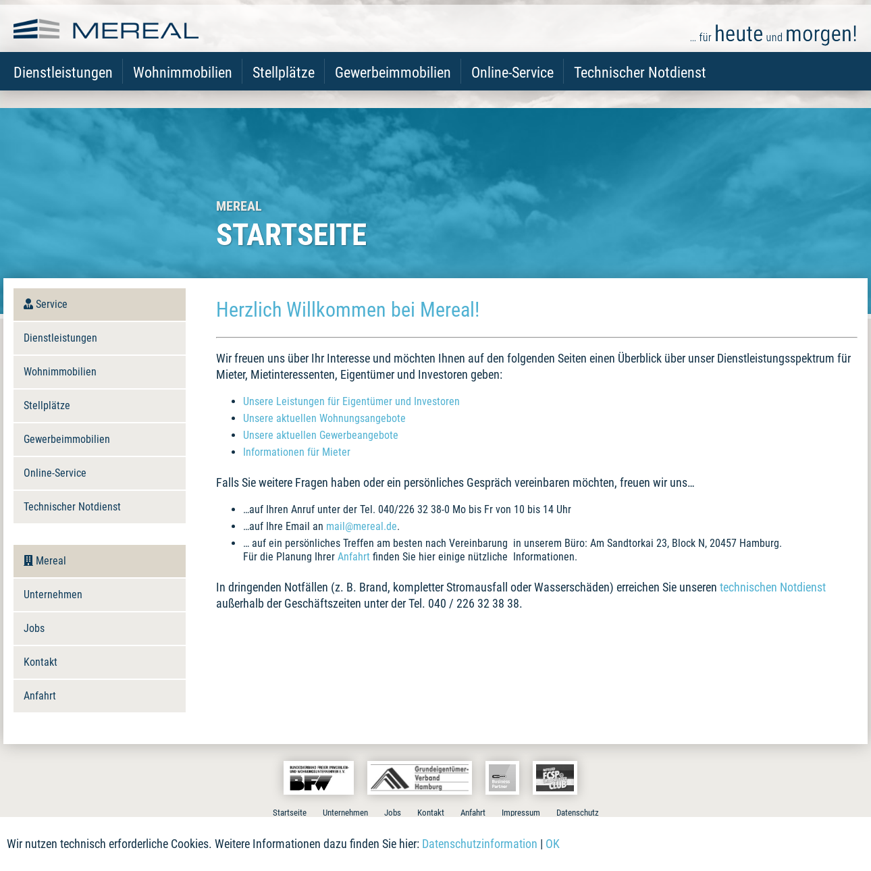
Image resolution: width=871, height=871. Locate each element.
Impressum (521, 813)
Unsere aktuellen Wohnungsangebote (324, 418)
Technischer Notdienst (640, 88)
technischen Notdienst (773, 587)
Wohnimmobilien (182, 88)
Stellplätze (284, 88)
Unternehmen (53, 594)
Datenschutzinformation (479, 844)
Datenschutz (577, 813)
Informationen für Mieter (296, 452)
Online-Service (512, 88)
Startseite (290, 813)
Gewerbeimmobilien (393, 88)
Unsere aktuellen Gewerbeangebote (320, 435)
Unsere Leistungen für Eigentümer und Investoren (351, 401)
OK (553, 844)
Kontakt (40, 662)
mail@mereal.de (361, 526)
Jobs (34, 628)
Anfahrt (354, 556)
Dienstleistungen (63, 88)
